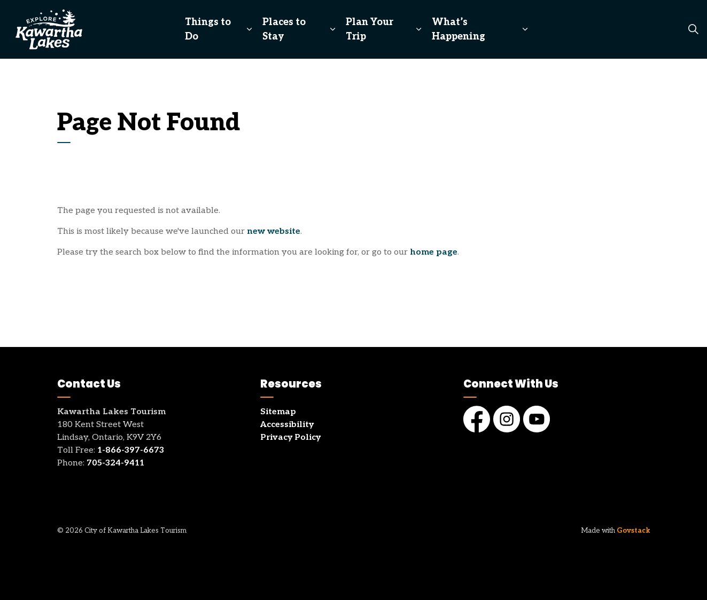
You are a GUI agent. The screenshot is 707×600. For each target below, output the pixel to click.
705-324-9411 (115, 463)
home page (433, 252)
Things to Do (208, 29)
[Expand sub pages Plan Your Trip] (418, 29)
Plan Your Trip (369, 29)
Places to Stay (284, 29)
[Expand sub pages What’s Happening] (525, 29)
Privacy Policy (290, 437)
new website (273, 231)
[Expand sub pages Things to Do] (249, 29)
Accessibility (287, 425)
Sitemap (278, 412)
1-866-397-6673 (130, 450)
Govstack (633, 530)
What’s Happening (458, 29)
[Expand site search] (693, 29)
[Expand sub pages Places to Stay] (333, 29)
